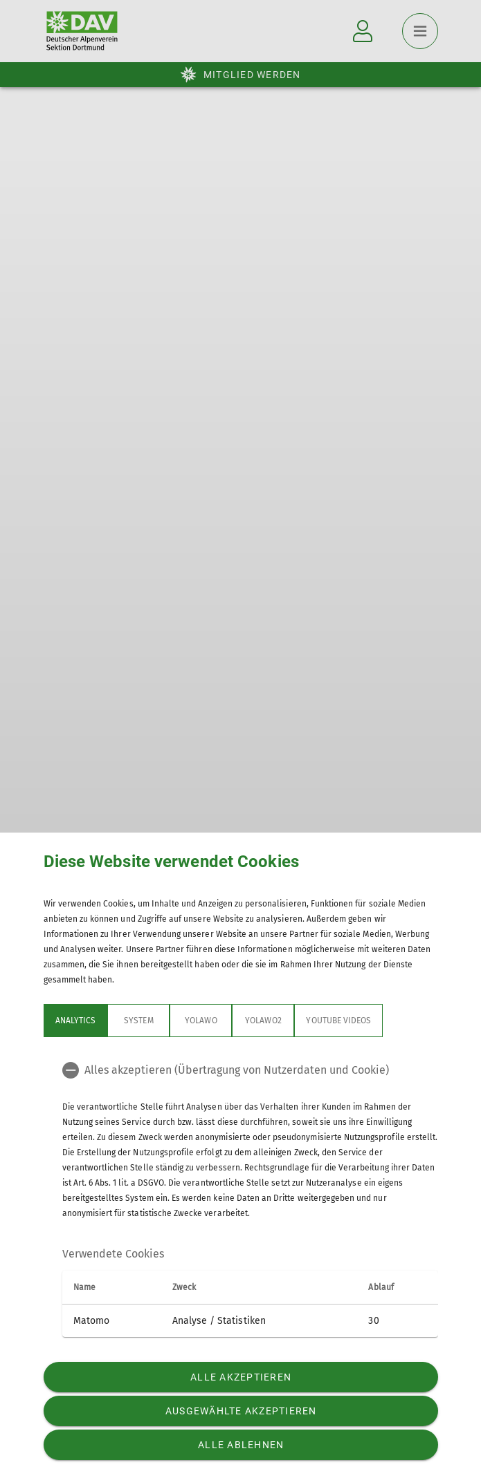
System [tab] (138, 1020)
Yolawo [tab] (201, 1020)
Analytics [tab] (75, 1020)
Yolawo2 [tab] (263, 1020)
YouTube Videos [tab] (338, 1020)
